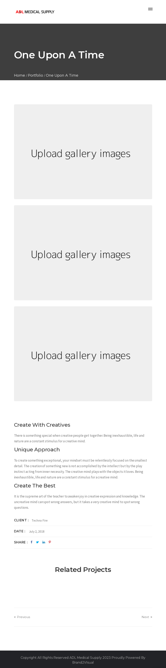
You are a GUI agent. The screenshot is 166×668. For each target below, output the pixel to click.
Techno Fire (39, 520)
